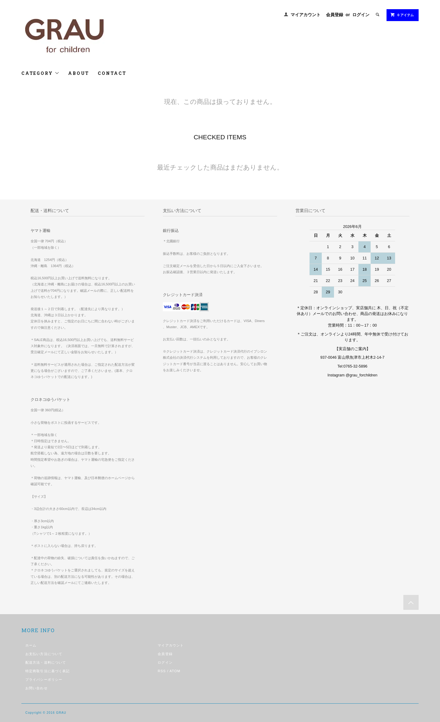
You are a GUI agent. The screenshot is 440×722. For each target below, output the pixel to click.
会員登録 (334, 14)
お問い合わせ (36, 688)
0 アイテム (402, 14)
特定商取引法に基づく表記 (47, 671)
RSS (162, 671)
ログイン (360, 14)
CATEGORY (40, 73)
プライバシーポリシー (43, 679)
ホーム (30, 645)
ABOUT (78, 73)
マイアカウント (306, 14)
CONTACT (112, 73)
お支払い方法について (43, 654)
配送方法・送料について (45, 662)
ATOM (175, 671)
